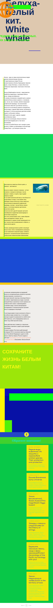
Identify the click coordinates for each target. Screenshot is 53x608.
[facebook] (26, 434)
